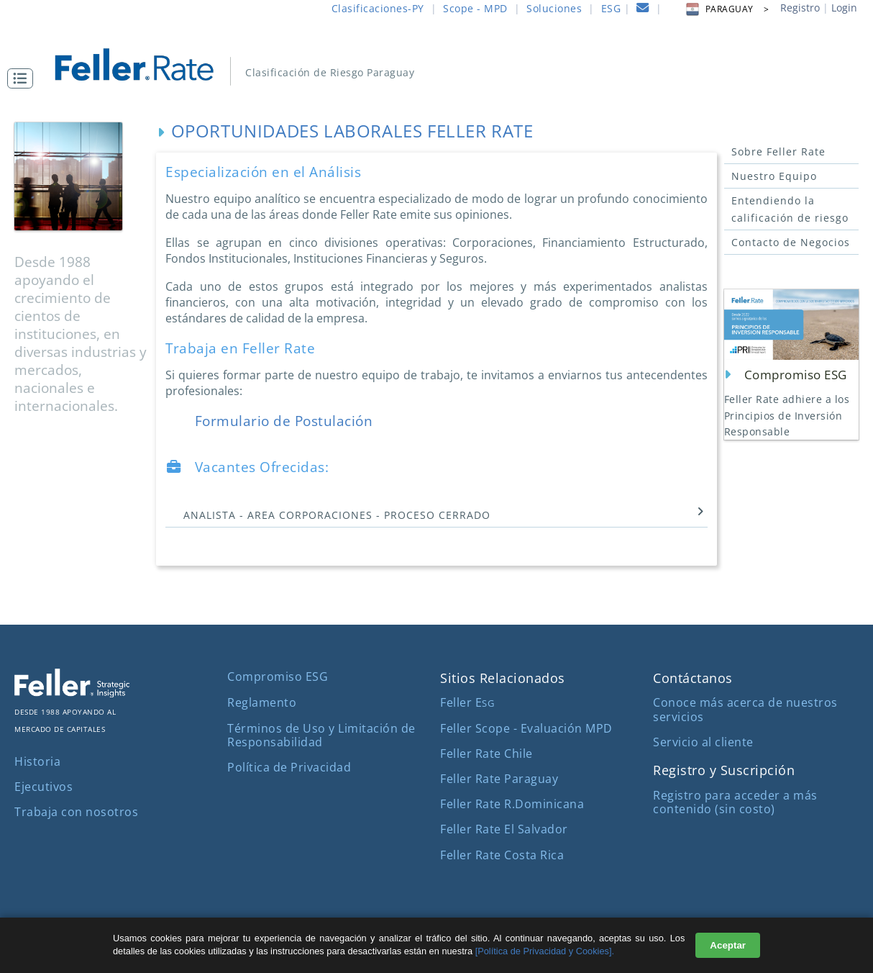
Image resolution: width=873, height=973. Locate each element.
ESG (611, 8)
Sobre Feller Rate (778, 151)
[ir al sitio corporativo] (71, 693)
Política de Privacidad (289, 767)
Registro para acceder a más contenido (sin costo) (735, 802)
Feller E (467, 702)
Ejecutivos (43, 787)
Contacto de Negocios (790, 242)
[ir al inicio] (144, 62)
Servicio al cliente (703, 742)
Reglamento (261, 702)
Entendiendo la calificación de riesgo (790, 209)
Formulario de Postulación (277, 420)
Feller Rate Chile (486, 753)
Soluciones (554, 8)
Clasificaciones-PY (378, 8)
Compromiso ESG (277, 676)
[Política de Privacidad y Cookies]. (544, 951)
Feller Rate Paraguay (499, 779)
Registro (800, 7)
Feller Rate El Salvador (504, 829)
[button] (23, 78)
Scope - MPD (475, 8)
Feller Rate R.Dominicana (512, 804)
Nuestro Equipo (774, 176)
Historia (37, 761)
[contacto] (642, 9)
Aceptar (728, 945)
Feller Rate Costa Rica (502, 855)
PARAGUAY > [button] (727, 9)
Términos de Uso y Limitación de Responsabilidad (321, 735)
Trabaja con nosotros (76, 812)
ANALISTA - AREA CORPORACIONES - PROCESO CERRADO (438, 514)
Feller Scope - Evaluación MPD (526, 728)
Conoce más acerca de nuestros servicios (745, 709)
